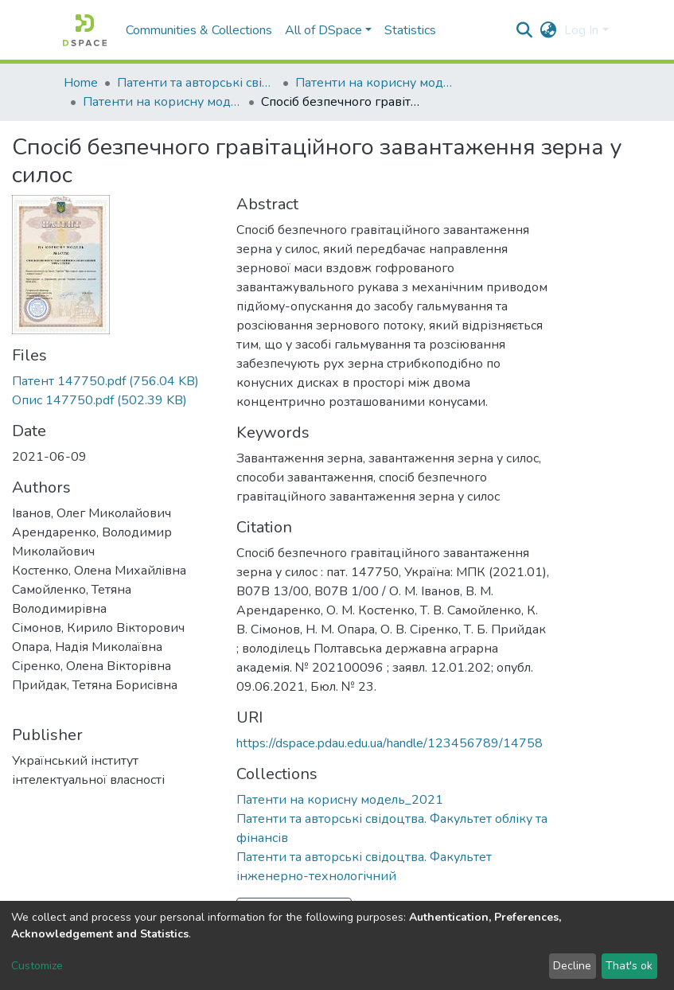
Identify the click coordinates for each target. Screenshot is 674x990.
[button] (548, 30)
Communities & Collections (199, 30)
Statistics (410, 30)
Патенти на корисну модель (374, 83)
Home (81, 83)
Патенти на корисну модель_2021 (162, 102)
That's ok (629, 965)
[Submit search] (524, 30)
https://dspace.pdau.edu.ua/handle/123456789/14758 (389, 743)
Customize (37, 965)
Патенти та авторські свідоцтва (196, 83)
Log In (581, 30)
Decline (572, 965)
